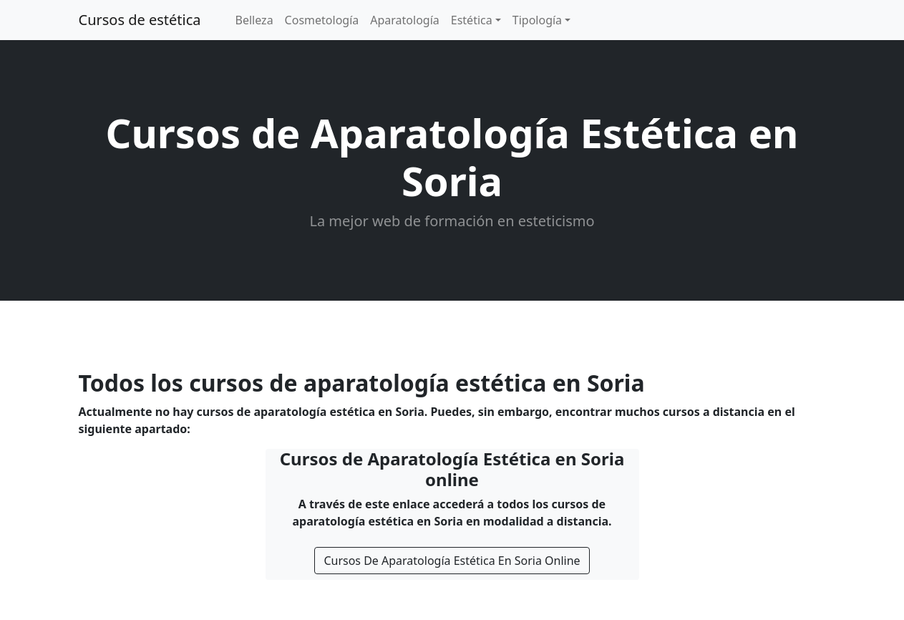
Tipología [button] (537, 20)
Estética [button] (471, 20)
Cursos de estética (140, 19)
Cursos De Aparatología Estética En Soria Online (452, 560)
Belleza (254, 20)
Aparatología (404, 20)
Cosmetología (322, 20)
